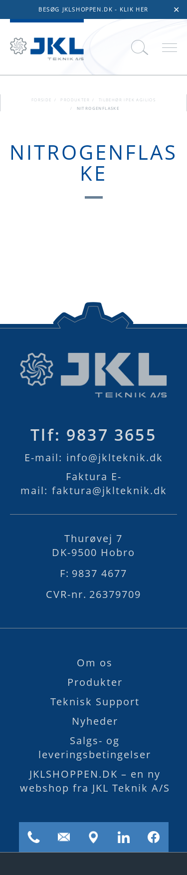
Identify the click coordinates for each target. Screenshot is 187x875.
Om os (95, 662)
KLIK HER (134, 9)
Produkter (75, 99)
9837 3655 (93, 434)
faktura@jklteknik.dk (93, 483)
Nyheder (95, 721)
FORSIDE (41, 99)
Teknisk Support (95, 701)
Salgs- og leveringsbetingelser (94, 747)
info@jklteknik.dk (93, 457)
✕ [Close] (176, 9)
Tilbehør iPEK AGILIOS (127, 99)
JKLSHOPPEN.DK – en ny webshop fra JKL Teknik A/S (95, 781)
